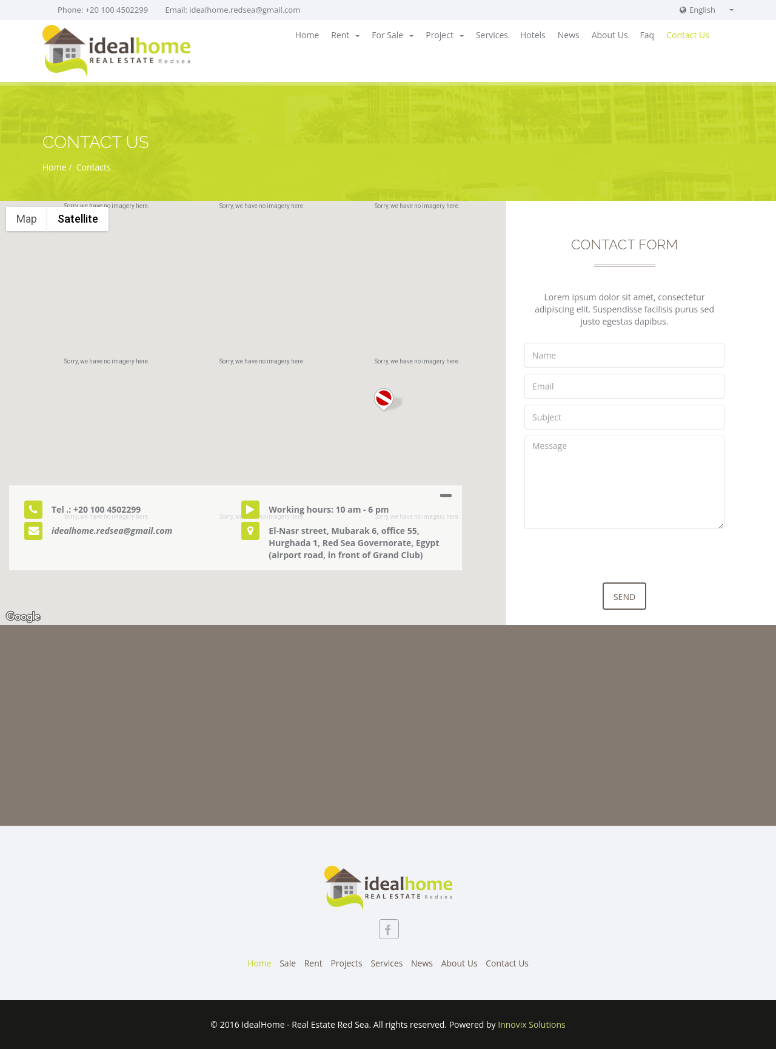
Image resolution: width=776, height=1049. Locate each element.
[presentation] (616, 558)
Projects (346, 963)
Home (307, 35)
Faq (647, 35)
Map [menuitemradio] (26, 218)
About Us (610, 35)
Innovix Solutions (531, 1024)
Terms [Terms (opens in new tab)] (763, 620)
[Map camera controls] (758, 554)
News (569, 35)
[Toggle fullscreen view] (758, 219)
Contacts (92, 167)
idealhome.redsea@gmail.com (244, 9)
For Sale (392, 35)
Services (492, 35)
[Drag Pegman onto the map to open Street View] (758, 598)
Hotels (533, 35)
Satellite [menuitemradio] (78, 218)
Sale (287, 963)
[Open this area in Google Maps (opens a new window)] (23, 617)
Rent (345, 35)
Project (445, 35)
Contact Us (687, 35)
